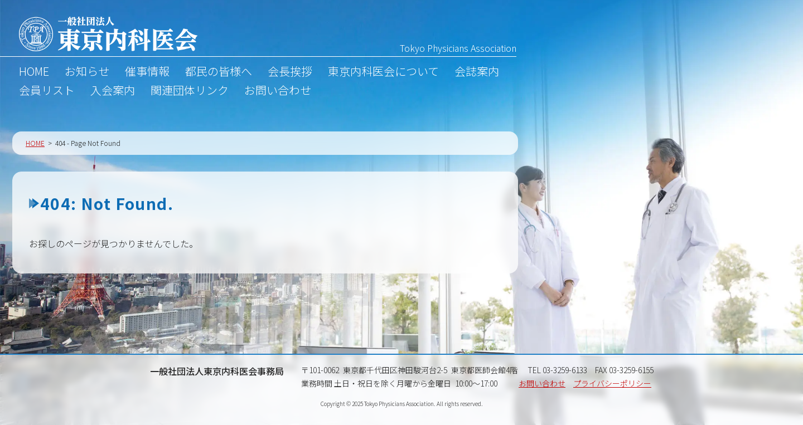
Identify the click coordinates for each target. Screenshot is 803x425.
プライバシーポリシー (612, 383)
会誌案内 (476, 73)
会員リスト (47, 92)
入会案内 (112, 92)
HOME (34, 73)
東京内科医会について (383, 73)
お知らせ (87, 73)
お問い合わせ (277, 92)
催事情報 (147, 73)
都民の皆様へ (218, 73)
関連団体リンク (190, 92)
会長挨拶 (290, 73)
